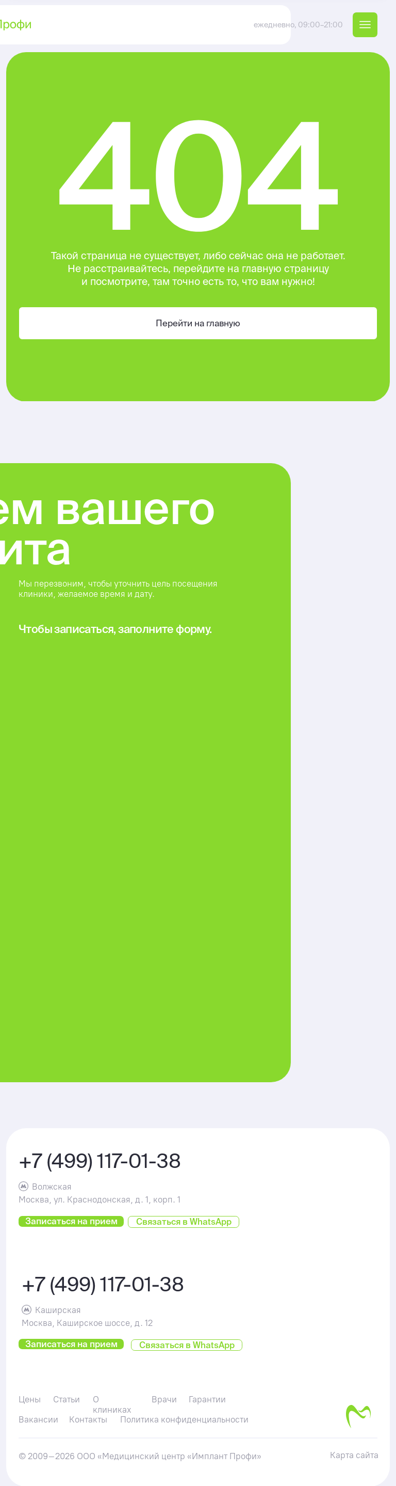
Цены (30, 1399)
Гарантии (207, 1399)
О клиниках (112, 1404)
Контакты (88, 1419)
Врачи (164, 1399)
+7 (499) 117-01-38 (100, 1160)
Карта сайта (354, 1455)
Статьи (66, 1399)
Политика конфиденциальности (184, 1419)
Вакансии (38, 1419)
